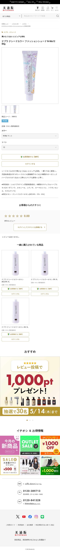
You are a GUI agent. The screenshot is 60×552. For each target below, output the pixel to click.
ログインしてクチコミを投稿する (30, 227)
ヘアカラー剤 (15, 23)
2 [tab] (30, 420)
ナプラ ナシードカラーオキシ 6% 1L (15, 327)
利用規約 (21, 525)
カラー (4, 131)
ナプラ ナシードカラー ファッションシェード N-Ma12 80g (16, 26)
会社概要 (30, 525)
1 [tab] (27, 420)
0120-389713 (31, 490)
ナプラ (6, 32)
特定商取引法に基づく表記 (45, 525)
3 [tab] (33, 420)
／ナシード (12, 32)
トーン (4, 142)
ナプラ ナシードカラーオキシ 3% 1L (44, 279)
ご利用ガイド (10, 525)
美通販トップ (5, 23)
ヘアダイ (24, 23)
